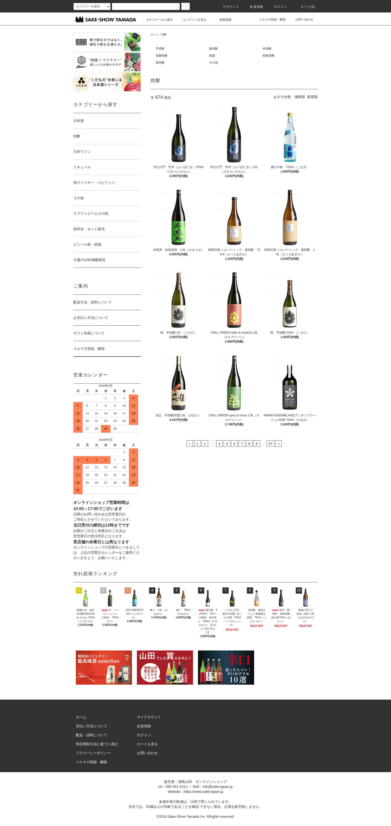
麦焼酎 (213, 48)
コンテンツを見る (191, 19)
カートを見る (147, 744)
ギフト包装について (89, 333)
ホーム (154, 34)
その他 (213, 62)
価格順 (299, 97)
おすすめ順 (282, 97)
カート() (305, 6)
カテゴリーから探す (156, 19)
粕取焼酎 (269, 55)
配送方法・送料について (92, 302)
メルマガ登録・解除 (269, 19)
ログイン (277, 6)
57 (271, 444)
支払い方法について (91, 726)
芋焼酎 (160, 48)
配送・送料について (91, 735)
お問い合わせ (301, 19)
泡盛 (212, 55)
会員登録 (253, 6)
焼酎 (164, 34)
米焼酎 (267, 48)
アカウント (228, 6)
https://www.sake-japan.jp (203, 792)
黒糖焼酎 (162, 55)
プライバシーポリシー (93, 753)
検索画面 (222, 19)
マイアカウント (149, 717)
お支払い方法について (90, 318)
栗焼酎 (160, 62)
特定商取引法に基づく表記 (97, 744)
